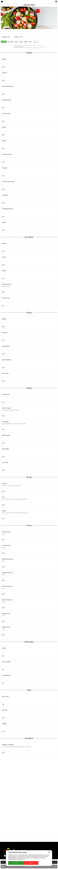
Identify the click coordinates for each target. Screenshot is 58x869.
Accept (15, 863)
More (35, 41)
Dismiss (31, 863)
